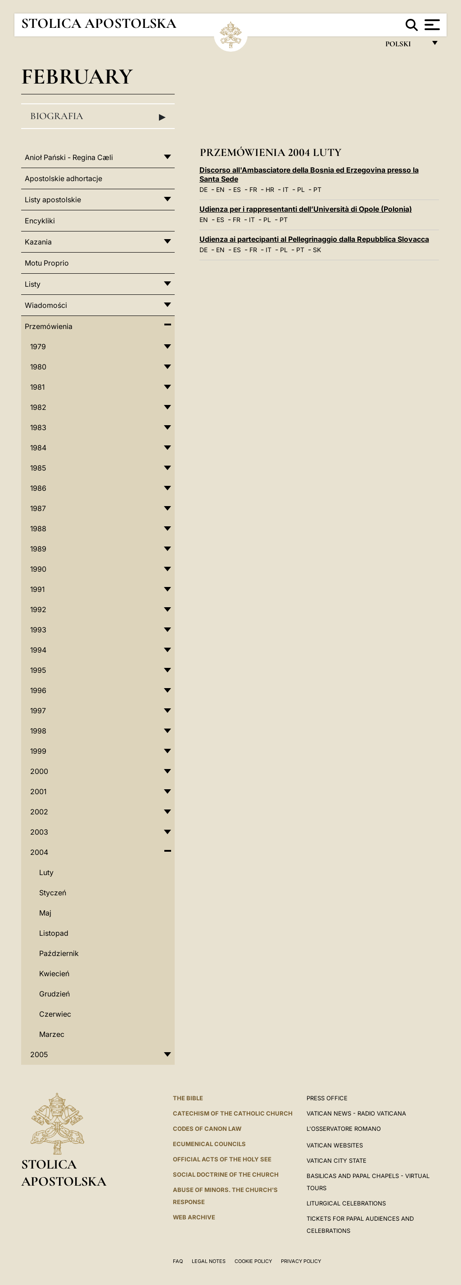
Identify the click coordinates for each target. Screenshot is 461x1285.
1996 (38, 690)
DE (203, 189)
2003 (39, 831)
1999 (38, 751)
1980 (38, 366)
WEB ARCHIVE (194, 1217)
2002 (39, 811)
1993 (38, 629)
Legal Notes (209, 1261)
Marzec (51, 1034)
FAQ (178, 1261)
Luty (46, 872)
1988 (38, 528)
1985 (38, 467)
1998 (38, 730)
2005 (39, 1054)
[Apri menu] (431, 24)
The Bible (188, 1098)
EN (220, 189)
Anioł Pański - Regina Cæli (69, 157)
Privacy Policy (301, 1261)
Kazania (38, 241)
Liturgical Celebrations (346, 1203)
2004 (39, 852)
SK (317, 249)
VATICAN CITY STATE (336, 1160)
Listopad (53, 933)
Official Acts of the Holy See (222, 1159)
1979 (38, 346)
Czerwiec (55, 1013)
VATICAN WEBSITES (335, 1145)
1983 (38, 427)
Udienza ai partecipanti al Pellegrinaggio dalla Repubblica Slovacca (314, 239)
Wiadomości (46, 305)
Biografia (98, 116)
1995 (38, 670)
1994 (38, 649)
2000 (39, 771)
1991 (37, 589)
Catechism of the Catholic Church (233, 1113)
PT (317, 189)
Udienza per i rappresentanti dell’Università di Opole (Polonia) (305, 209)
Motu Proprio (47, 262)
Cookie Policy (253, 1261)
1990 (38, 569)
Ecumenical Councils (209, 1143)
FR (253, 189)
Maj (45, 912)
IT (286, 189)
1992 (38, 609)
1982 (38, 407)
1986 (38, 488)
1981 (37, 386)
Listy (33, 284)
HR (270, 189)
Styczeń (52, 892)
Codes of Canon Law (207, 1128)
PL (301, 189)
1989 (38, 548)
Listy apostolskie (53, 199)
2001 (38, 791)
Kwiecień (54, 973)
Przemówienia (48, 326)
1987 (38, 508)
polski (405, 46)
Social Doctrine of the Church (226, 1174)
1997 (38, 710)
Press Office (327, 1098)
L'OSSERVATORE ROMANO (344, 1128)
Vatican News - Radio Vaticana (356, 1113)
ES (237, 189)
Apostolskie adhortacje (63, 178)
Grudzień (54, 993)
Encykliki (40, 220)
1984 (38, 447)
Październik (59, 953)
